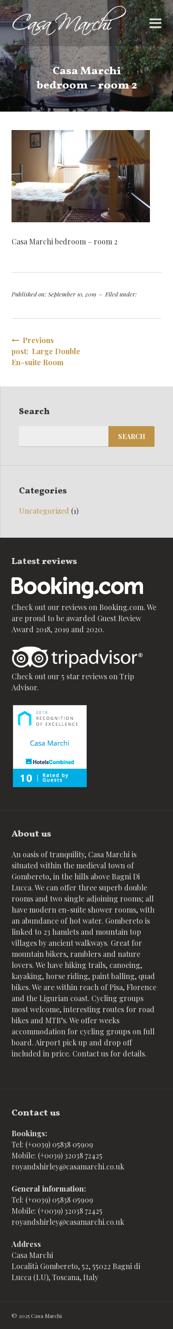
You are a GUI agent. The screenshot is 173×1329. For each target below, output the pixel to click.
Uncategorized (44, 511)
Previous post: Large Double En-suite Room (46, 351)
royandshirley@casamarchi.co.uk (68, 1166)
